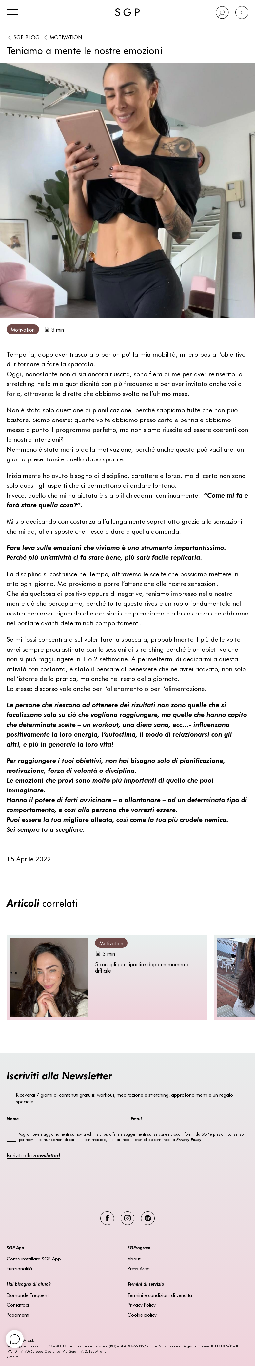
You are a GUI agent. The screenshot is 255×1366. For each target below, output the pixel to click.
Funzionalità (19, 1268)
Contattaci (18, 1304)
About (134, 1258)
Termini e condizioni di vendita (160, 1295)
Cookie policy (142, 1314)
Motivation (66, 37)
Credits (12, 1356)
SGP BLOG (27, 37)
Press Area (139, 1268)
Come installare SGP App (34, 1258)
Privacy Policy (142, 1304)
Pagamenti (18, 1314)
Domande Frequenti (28, 1295)
